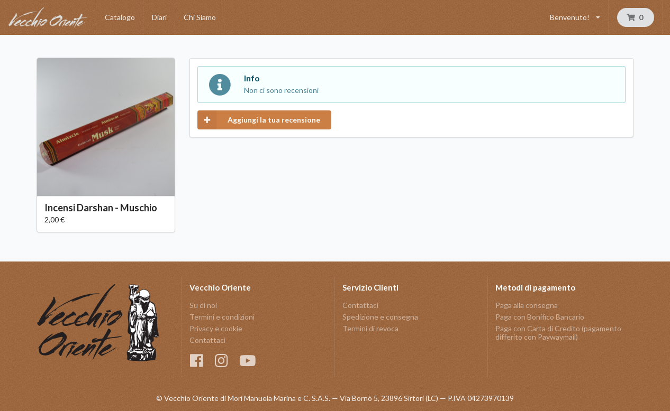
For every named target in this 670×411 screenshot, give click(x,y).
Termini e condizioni (222, 316)
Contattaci (207, 339)
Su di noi (203, 305)
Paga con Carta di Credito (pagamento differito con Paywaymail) (558, 332)
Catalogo (120, 17)
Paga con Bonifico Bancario (539, 316)
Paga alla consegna (526, 305)
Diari (159, 17)
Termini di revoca (370, 328)
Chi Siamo (200, 17)
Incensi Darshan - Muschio (100, 207)
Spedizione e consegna (380, 316)
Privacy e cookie (215, 328)
